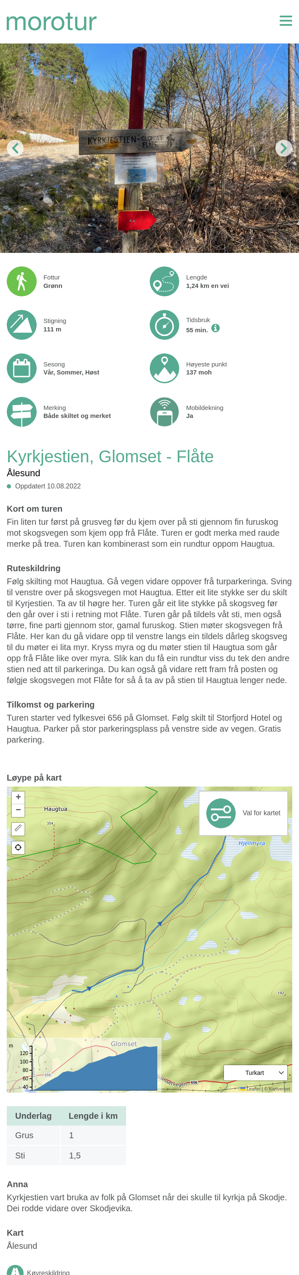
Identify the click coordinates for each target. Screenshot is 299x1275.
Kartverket (279, 1088)
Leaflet (250, 1088)
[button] (18, 798)
